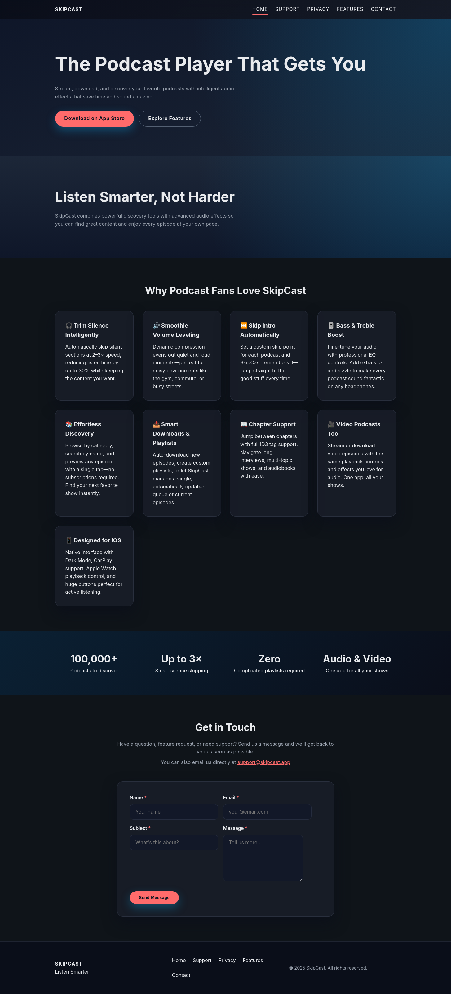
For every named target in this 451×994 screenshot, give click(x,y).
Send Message (154, 897)
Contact (383, 9)
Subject (140, 828)
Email (231, 798)
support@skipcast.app (263, 762)
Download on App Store (94, 118)
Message (235, 828)
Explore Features (170, 118)
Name (138, 798)
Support (287, 9)
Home (260, 9)
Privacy (318, 9)
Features (350, 9)
